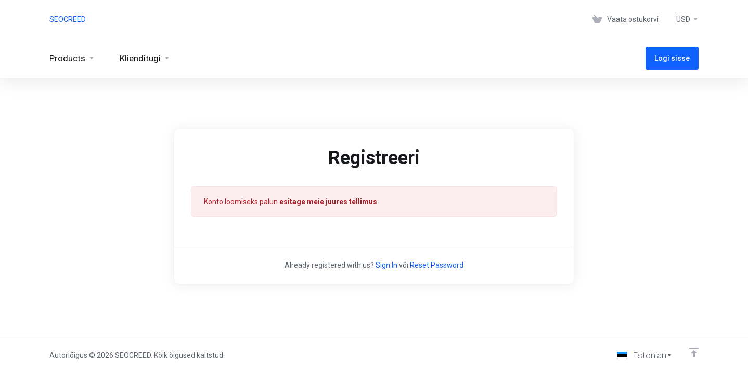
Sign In (386, 265)
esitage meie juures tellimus (328, 201)
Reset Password (436, 265)
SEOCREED (67, 19)
